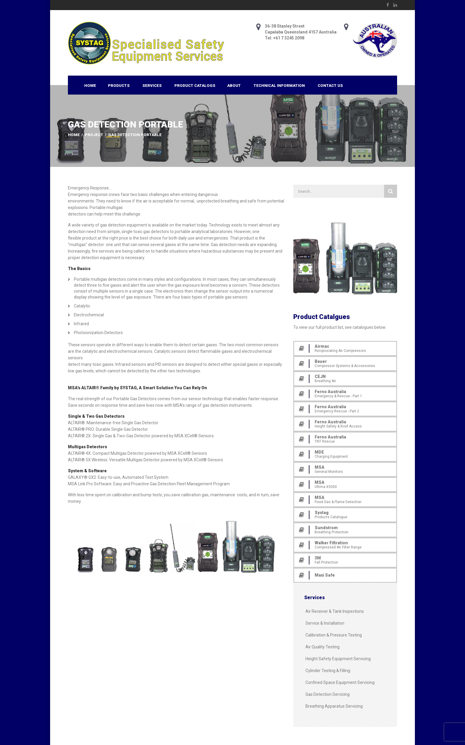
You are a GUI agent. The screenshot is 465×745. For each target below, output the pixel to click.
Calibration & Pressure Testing (333, 635)
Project (94, 135)
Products (119, 85)
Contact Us (330, 85)
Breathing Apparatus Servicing (334, 706)
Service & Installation (324, 623)
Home (90, 85)
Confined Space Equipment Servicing (340, 682)
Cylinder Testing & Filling (327, 670)
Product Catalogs (194, 85)
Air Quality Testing (322, 647)
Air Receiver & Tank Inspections (334, 611)
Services (152, 85)
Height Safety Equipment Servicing (338, 658)
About (234, 85)
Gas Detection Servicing (327, 694)
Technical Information (279, 85)
